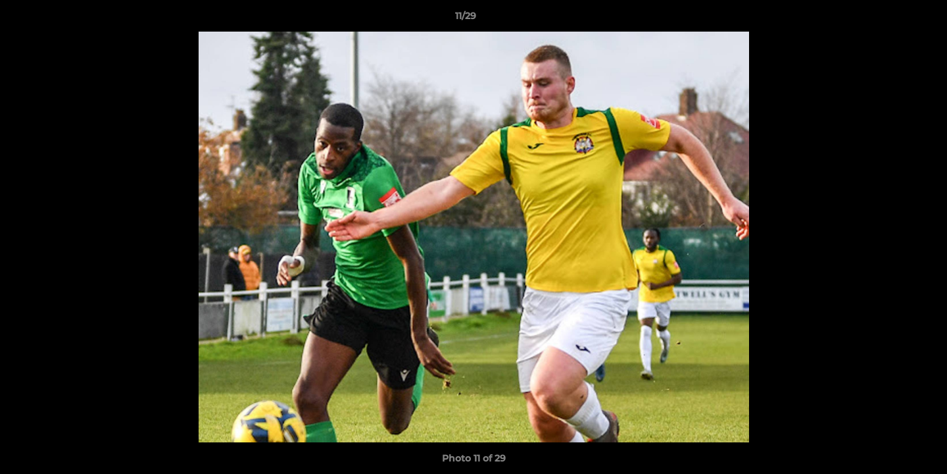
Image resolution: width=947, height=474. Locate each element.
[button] (892, 19)
